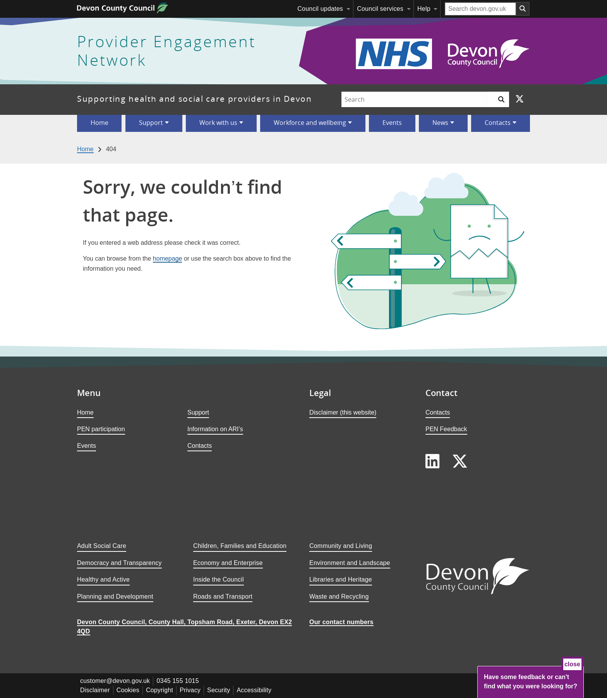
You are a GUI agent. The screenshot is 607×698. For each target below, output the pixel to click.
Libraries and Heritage (340, 579)
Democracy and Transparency (119, 563)
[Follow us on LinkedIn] (432, 461)
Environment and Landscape (349, 563)
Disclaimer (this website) (342, 412)
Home (99, 122)
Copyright (159, 690)
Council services (380, 8)
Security (218, 690)
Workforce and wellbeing (310, 122)
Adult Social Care (101, 546)
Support (151, 122)
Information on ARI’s (215, 429)
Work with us (218, 122)
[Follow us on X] (519, 100)
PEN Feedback (446, 429)
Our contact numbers (341, 622)
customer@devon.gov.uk (115, 681)
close (572, 664)
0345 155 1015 (177, 681)
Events (392, 122)
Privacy (190, 690)
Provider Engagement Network (166, 51)
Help (423, 8)
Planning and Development (115, 596)
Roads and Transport (222, 596)
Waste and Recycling (339, 596)
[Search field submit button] (523, 9)
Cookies (128, 690)
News (440, 122)
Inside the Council (218, 579)
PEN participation (101, 429)
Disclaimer (95, 690)
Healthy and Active (103, 579)
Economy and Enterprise (228, 563)
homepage (167, 258)
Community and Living (340, 546)
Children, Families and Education (239, 546)
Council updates (320, 8)
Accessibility (254, 690)
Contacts (498, 122)
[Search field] (480, 9)
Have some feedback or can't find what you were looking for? (530, 681)
